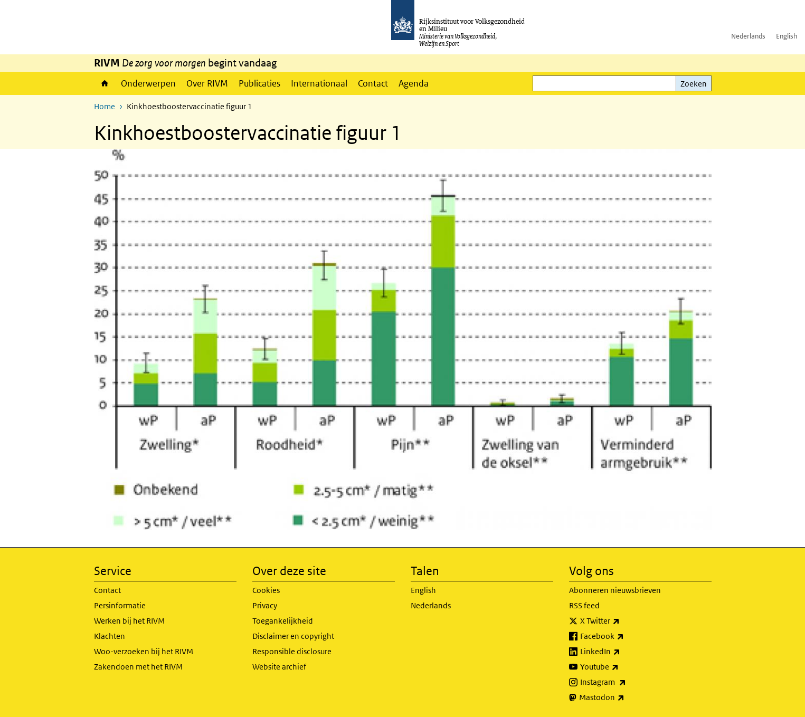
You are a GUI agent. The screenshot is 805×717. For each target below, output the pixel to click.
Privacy (264, 605)
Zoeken (693, 84)
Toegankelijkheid (282, 621)
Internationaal (319, 83)
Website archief (279, 667)
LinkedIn (623, 651)
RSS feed (584, 605)
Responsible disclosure (292, 651)
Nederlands (748, 36)
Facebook (625, 636)
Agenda (414, 83)
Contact (373, 83)
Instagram (626, 682)
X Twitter (623, 621)
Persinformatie (120, 605)
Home (105, 83)
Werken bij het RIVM (129, 621)
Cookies (266, 590)
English (786, 36)
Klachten (109, 636)
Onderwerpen (148, 83)
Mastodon (625, 697)
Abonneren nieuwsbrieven (615, 590)
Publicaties (259, 83)
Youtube (622, 667)
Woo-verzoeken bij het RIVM (143, 651)
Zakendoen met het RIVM (138, 667)
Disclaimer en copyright (293, 636)
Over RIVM (207, 83)
